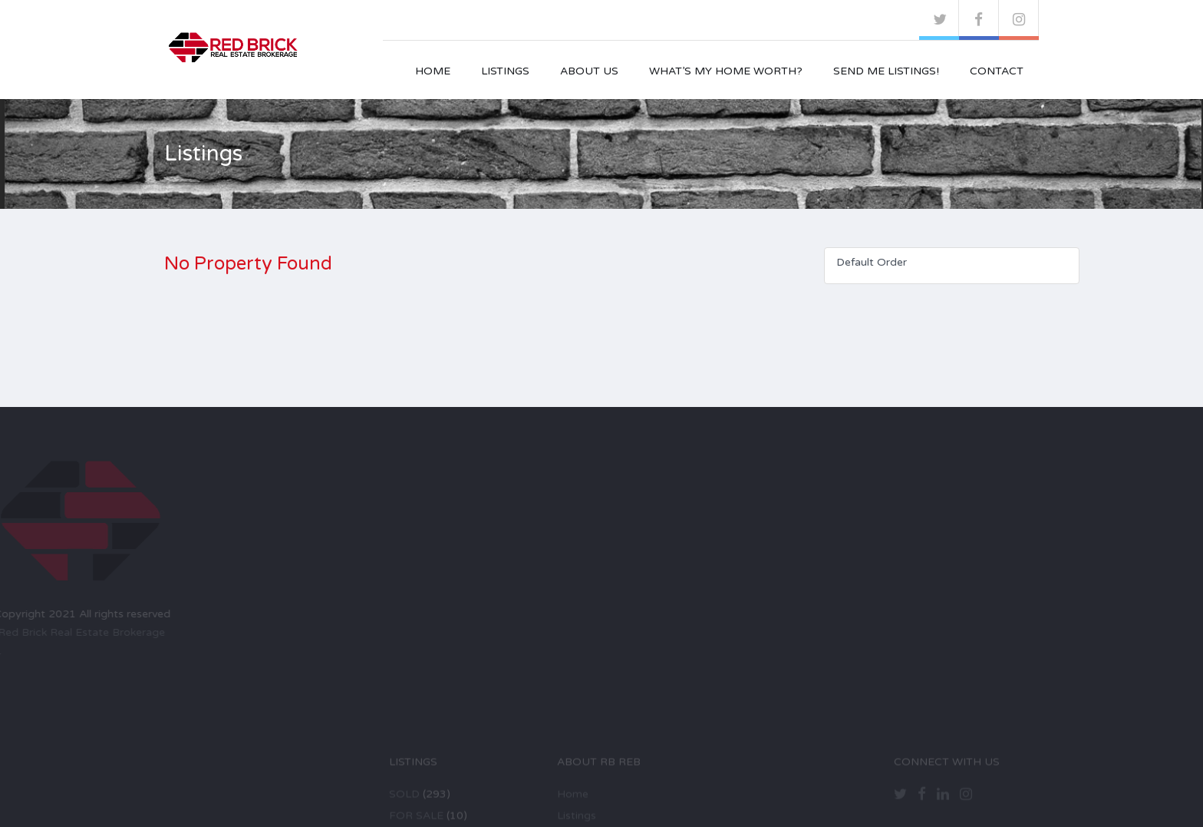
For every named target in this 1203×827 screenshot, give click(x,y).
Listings (505, 71)
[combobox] (951, 265)
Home (432, 71)
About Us (589, 71)
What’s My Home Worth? (726, 71)
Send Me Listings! (886, 71)
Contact (996, 71)
